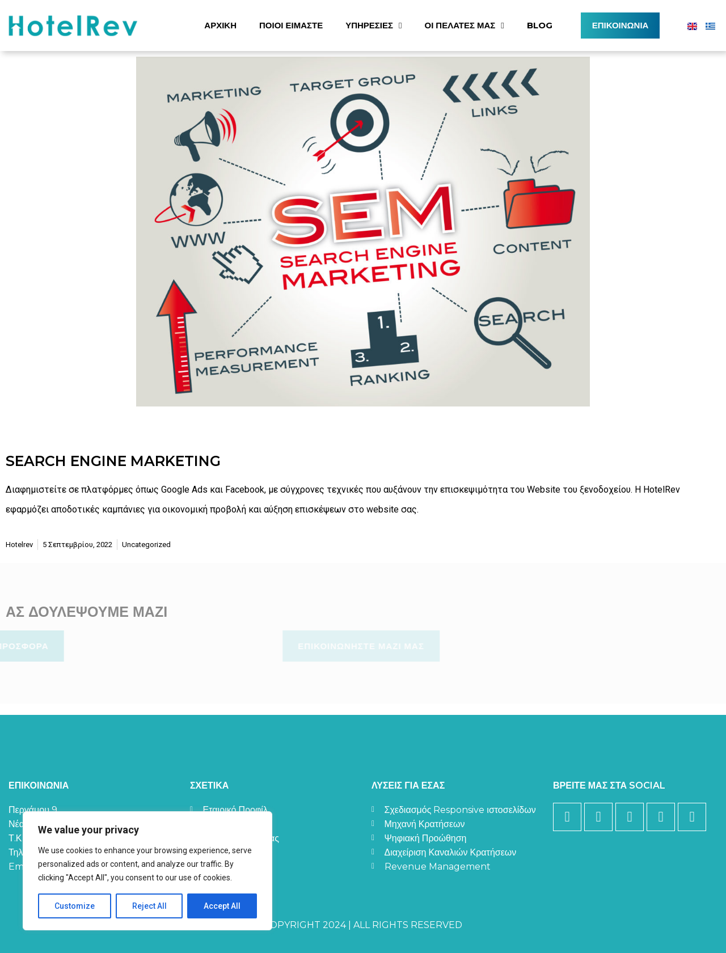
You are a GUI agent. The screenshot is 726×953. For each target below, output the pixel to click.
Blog (539, 25)
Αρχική (220, 25)
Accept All (222, 905)
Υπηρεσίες (373, 26)
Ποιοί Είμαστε (291, 25)
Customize (74, 905)
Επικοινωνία (620, 25)
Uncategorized (146, 544)
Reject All (149, 905)
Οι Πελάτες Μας (464, 26)
